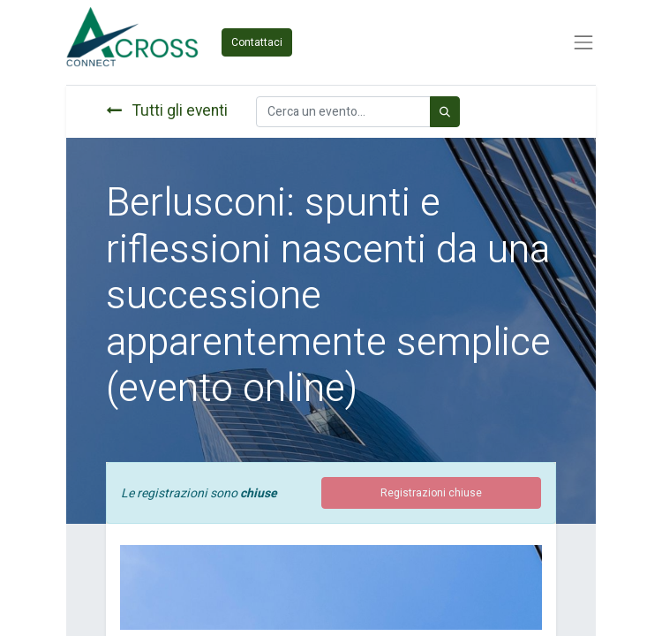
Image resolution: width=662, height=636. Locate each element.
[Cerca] (445, 111)
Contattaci (256, 42)
